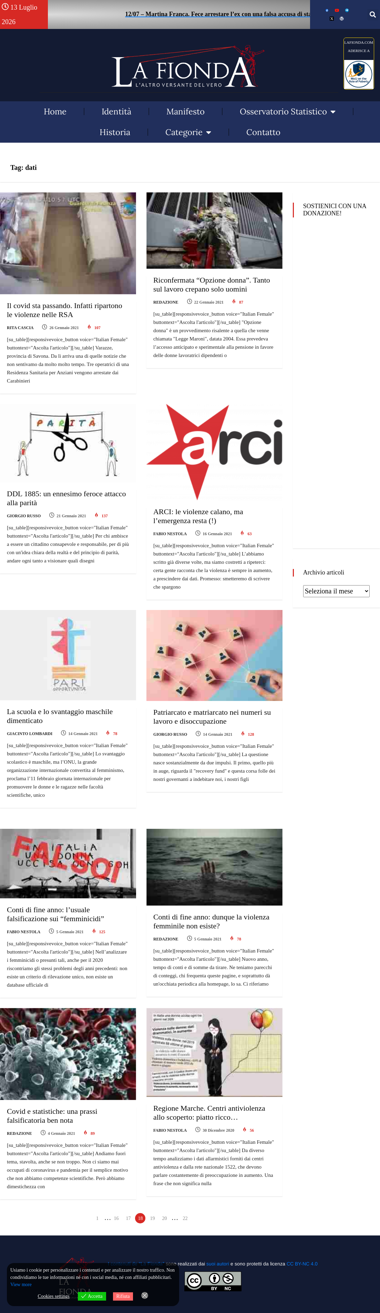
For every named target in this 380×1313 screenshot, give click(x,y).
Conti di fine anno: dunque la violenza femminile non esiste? (211, 921)
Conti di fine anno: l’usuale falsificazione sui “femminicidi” (55, 914)
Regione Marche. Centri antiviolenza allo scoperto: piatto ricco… (209, 1112)
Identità (116, 111)
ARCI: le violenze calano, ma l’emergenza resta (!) (198, 516)
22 (185, 1218)
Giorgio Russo (24, 515)
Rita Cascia (20, 327)
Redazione (165, 302)
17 (128, 1218)
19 (152, 1218)
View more (21, 1284)
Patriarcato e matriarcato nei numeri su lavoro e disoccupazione (212, 716)
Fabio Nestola (170, 533)
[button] (373, 14)
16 (116, 1218)
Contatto (263, 132)
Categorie (188, 132)
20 (164, 1218)
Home (55, 111)
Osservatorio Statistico (288, 111)
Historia (115, 132)
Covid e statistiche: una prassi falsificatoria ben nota (52, 1115)
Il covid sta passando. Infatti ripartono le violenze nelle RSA (64, 310)
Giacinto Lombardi (29, 733)
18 (140, 1218)
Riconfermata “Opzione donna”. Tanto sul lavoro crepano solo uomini (211, 284)
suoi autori (218, 1263)
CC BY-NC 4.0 (302, 1263)
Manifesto (185, 111)
